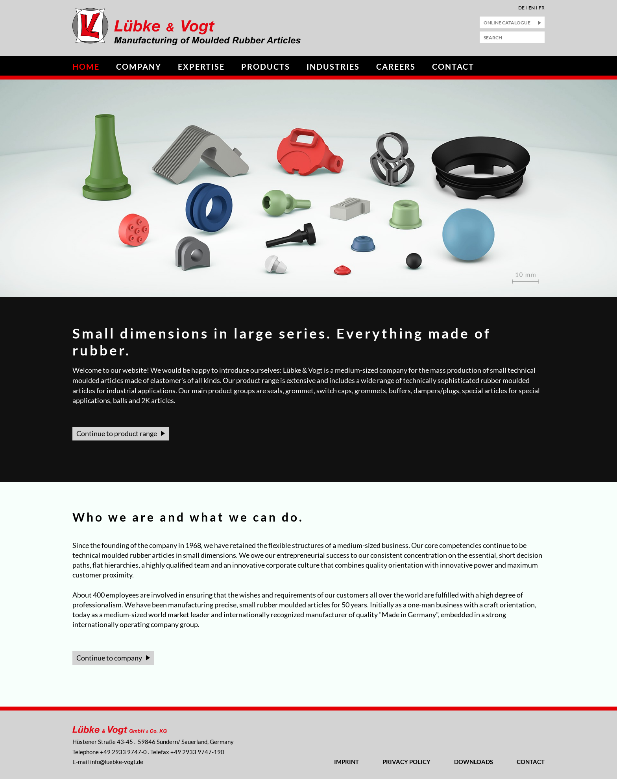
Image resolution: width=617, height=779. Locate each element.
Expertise (201, 66)
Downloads (473, 761)
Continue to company (109, 657)
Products (265, 66)
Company (138, 66)
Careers (396, 66)
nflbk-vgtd (116, 761)
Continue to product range (116, 433)
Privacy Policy (406, 761)
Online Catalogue (507, 23)
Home (86, 66)
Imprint (346, 761)
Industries (333, 66)
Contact (453, 66)
